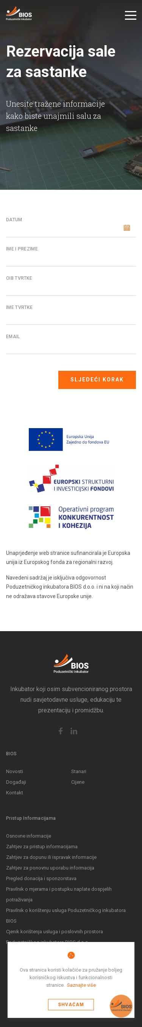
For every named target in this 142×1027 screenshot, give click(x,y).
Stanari (78, 771)
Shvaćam (71, 1004)
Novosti (14, 771)
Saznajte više (81, 985)
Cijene (77, 782)
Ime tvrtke (19, 307)
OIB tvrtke (19, 278)
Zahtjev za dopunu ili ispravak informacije (51, 857)
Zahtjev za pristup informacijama (42, 846)
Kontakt (14, 792)
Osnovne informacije (28, 836)
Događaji (16, 782)
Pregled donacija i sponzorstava (41, 878)
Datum (14, 219)
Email (13, 336)
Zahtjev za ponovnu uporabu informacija (50, 868)
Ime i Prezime (22, 249)
